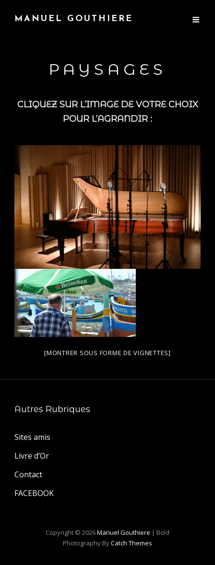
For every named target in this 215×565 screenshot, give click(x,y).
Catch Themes (131, 543)
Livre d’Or (31, 455)
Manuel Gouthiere (73, 18)
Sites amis (32, 437)
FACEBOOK (34, 493)
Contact (28, 474)
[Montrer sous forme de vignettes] (107, 352)
